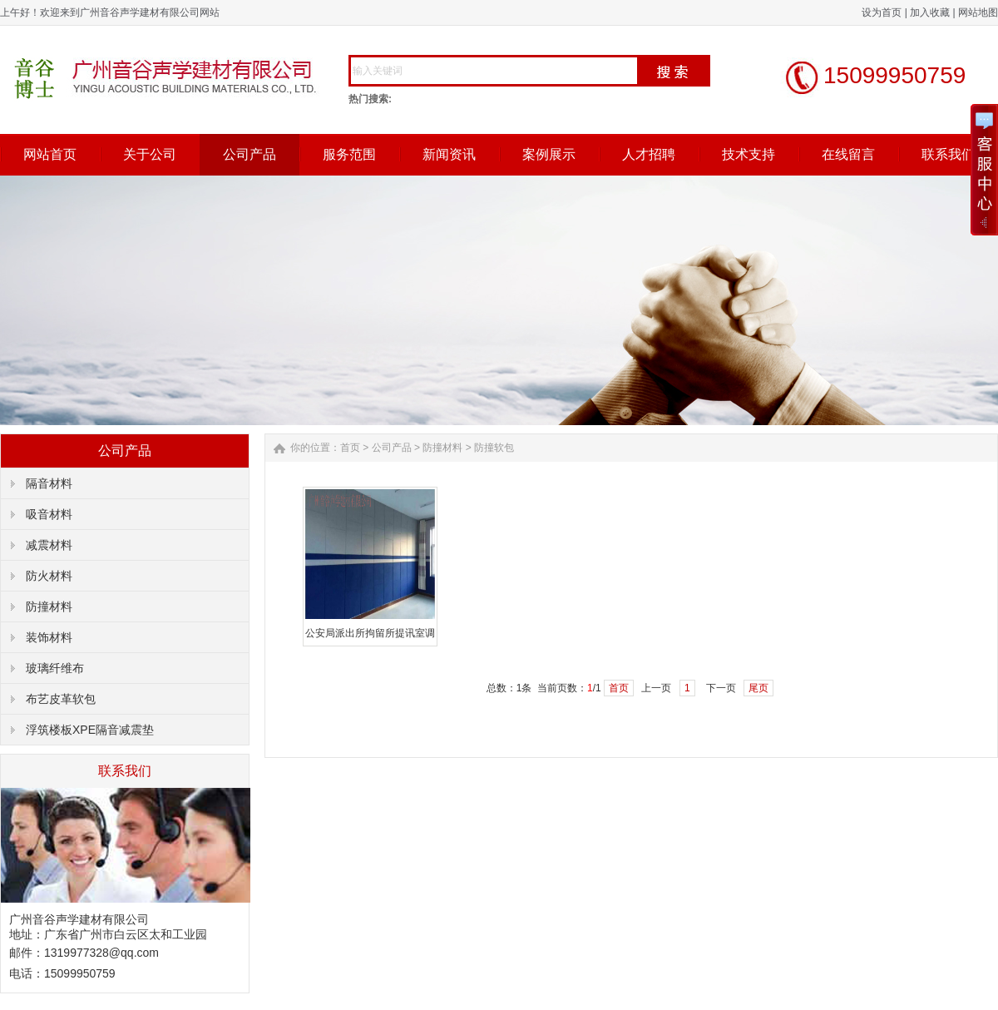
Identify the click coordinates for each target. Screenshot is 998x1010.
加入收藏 (930, 12)
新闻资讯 (449, 154)
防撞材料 (49, 606)
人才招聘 (648, 154)
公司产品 (249, 154)
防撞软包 (494, 447)
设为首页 (882, 12)
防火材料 (49, 575)
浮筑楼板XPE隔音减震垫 (90, 729)
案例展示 (549, 154)
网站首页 (50, 154)
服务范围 (349, 154)
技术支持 (748, 154)
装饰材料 (49, 637)
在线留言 (848, 154)
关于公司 (149, 154)
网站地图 (978, 12)
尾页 (758, 688)
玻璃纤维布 (55, 668)
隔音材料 (49, 483)
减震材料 (49, 545)
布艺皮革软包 (61, 699)
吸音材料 (49, 514)
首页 (350, 447)
